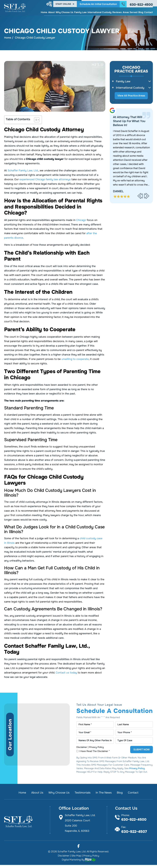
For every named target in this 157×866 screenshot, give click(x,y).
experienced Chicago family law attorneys (45, 179)
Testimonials (83, 794)
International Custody (99, 11)
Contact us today (66, 672)
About (51, 11)
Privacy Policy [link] (91, 856)
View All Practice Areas (131, 96)
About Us (36, 794)
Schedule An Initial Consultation (98, 3)
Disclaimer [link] (63, 856)
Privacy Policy (96, 748)
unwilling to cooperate (75, 359)
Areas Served (130, 11)
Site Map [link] (76, 856)
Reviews (117, 11)
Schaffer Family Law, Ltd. (23, 170)
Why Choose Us (64, 11)
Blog (140, 11)
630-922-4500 (141, 3)
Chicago (81, 220)
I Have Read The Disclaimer (95, 752)
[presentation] (140, 196)
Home (44, 11)
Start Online (63, 3)
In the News (104, 794)
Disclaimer (81, 748)
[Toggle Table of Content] (35, 120)
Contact (148, 11)
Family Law (80, 11)
